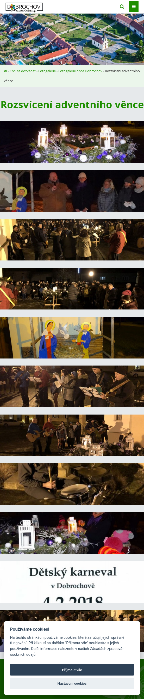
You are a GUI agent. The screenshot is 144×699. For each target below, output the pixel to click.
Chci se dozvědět (23, 71)
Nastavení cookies (72, 683)
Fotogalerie (47, 71)
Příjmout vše (72, 670)
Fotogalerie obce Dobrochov (80, 71)
